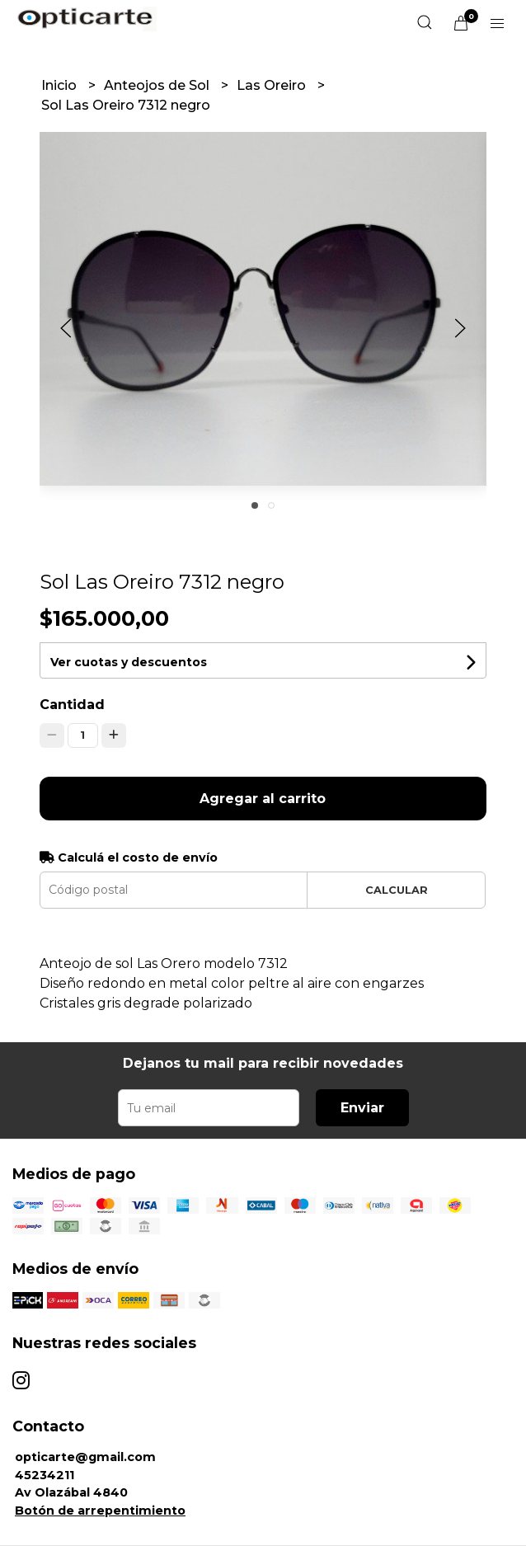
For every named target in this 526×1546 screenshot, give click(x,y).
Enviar (362, 1108)
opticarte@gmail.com (85, 1457)
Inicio (60, 85)
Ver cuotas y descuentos (128, 662)
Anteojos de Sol (158, 85)
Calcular (396, 890)
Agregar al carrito (263, 798)
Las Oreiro (273, 85)
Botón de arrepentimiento (100, 1510)
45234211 (44, 1475)
